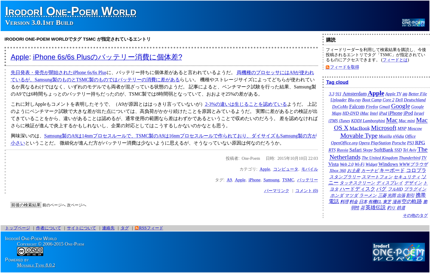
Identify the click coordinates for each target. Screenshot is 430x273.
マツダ (351, 195)
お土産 (353, 170)
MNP (401, 128)
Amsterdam (355, 93)
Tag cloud (337, 82)
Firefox (372, 106)
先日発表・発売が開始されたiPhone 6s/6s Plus (59, 72)
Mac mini (407, 120)
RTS (332, 150)
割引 (410, 195)
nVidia (398, 136)
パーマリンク (276, 190)
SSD (398, 150)
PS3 (410, 142)
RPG (420, 142)
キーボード (392, 170)
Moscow (415, 128)
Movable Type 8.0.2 (36, 265)
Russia (342, 150)
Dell (399, 99)
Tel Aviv (409, 150)
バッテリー (307, 179)
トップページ (17, 228)
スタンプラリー (344, 176)
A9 (229, 179)
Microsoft (383, 127)
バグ (381, 189)
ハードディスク (357, 189)
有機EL (375, 201)
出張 (401, 195)
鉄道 (401, 207)
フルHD (395, 189)
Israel (419, 113)
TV (424, 157)
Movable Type (359, 135)
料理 (344, 201)
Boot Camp (372, 99)
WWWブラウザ (413, 164)
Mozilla (385, 136)
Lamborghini (374, 120)
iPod (408, 113)
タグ (125, 228)
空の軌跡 (412, 201)
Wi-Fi (360, 164)
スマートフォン (377, 176)
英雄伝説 (376, 207)
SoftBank (383, 150)
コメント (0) (306, 190)
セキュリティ (407, 176)
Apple (20, 57)
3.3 (331, 93)
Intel (374, 113)
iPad (383, 113)
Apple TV (394, 93)
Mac (391, 120)
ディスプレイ (389, 182)
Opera (364, 142)
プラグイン (415, 189)
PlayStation (381, 142)
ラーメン (368, 195)
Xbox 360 (338, 170)
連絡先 (108, 228)
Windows (388, 164)
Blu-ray (354, 99)
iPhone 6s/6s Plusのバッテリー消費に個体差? (107, 57)
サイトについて (81, 228)
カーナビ (370, 170)
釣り (391, 207)
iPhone (254, 179)
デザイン (413, 182)
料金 (353, 201)
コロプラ (416, 170)
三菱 (382, 195)
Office (410, 136)
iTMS (333, 120)
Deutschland (415, 99)
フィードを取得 (344, 67)
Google (400, 106)
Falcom (357, 106)
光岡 (391, 195)
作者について (48, 228)
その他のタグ (415, 215)
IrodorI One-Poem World (70, 11)
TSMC (288, 179)
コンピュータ (285, 169)
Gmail (384, 106)
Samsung (272, 179)
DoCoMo (340, 106)
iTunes (344, 120)
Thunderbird (409, 157)
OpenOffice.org (344, 142)
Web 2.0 (347, 164)
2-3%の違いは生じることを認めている (246, 104)
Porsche (399, 142)
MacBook (360, 128)
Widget (371, 164)
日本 (363, 201)
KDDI (356, 120)
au (405, 93)
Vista (333, 164)
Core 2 (388, 99)
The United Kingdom (380, 157)
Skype (368, 150)
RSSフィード (151, 228)
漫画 (396, 201)
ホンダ (337, 195)
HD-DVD (351, 113)
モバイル (309, 169)
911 (338, 93)
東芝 (387, 201)
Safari (355, 150)
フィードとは (395, 59)
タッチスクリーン (357, 182)
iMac (364, 113)
